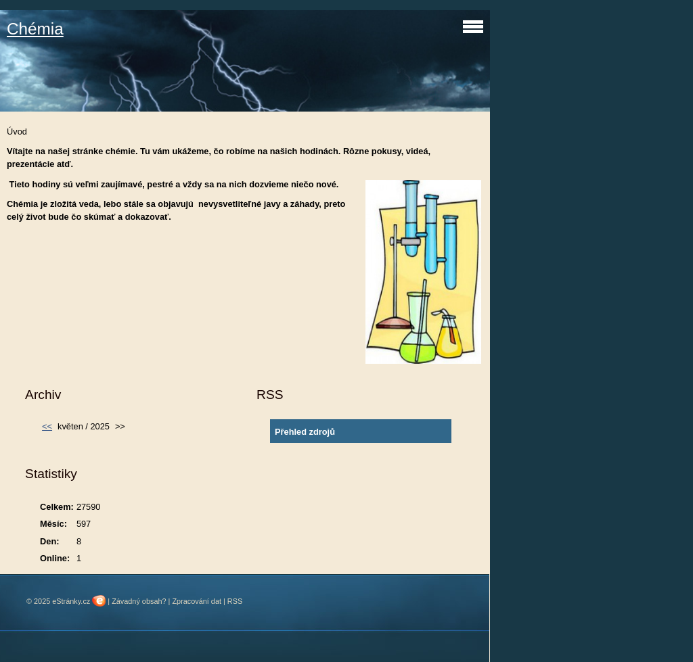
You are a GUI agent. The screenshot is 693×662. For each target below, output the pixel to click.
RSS (234, 601)
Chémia (35, 29)
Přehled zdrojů (305, 432)
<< (47, 426)
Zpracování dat (196, 601)
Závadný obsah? (139, 601)
